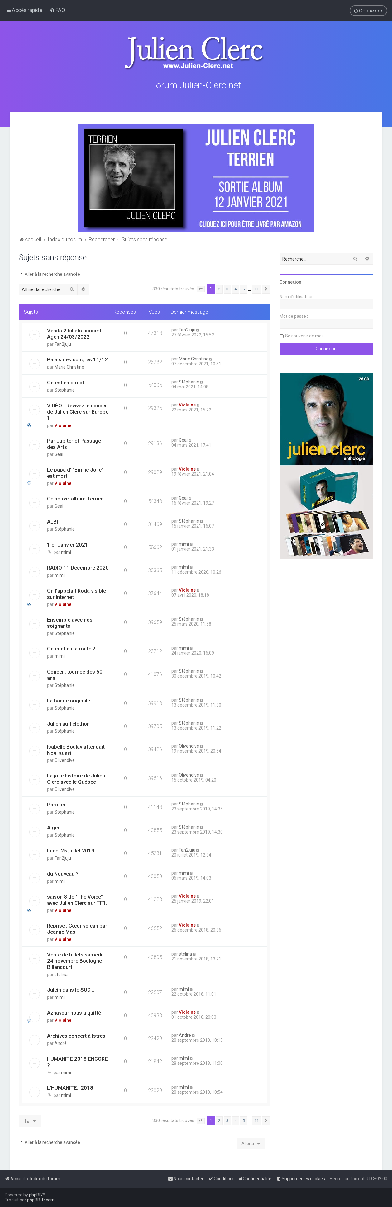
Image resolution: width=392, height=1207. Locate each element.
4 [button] (235, 289)
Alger (53, 827)
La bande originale (68, 700)
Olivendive (65, 760)
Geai (59, 454)
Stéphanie (65, 389)
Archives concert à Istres (76, 1036)
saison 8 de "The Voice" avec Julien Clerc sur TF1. (77, 900)
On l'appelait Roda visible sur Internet (76, 594)
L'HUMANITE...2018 (70, 1088)
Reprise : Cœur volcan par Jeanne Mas (77, 929)
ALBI (52, 522)
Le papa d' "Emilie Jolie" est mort (75, 473)
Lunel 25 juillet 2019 (70, 851)
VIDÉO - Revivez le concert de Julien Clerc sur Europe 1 (78, 411)
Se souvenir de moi (304, 335)
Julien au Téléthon (68, 724)
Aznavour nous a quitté (74, 1013)
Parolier (56, 804)
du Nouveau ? (63, 874)
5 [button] (243, 289)
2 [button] (219, 289)
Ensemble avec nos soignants (70, 623)
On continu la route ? (71, 649)
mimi (66, 552)
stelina (61, 974)
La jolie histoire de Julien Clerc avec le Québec (76, 779)
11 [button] (256, 289)
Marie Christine (69, 366)
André (61, 1043)
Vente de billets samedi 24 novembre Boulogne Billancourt (74, 960)
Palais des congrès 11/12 (77, 359)
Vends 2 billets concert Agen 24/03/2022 (74, 333)
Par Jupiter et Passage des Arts (74, 444)
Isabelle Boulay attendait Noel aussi (76, 750)
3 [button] (227, 289)
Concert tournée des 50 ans (75, 675)
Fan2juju (63, 344)
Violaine (63, 425)
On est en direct (65, 382)
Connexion (290, 281)
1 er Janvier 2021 (67, 545)
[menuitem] (57, 10)
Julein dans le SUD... (70, 990)
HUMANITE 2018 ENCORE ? (77, 1062)
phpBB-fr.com (41, 1199)
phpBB (35, 1194)
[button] (201, 289)
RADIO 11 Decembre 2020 (78, 568)
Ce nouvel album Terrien (75, 498)
